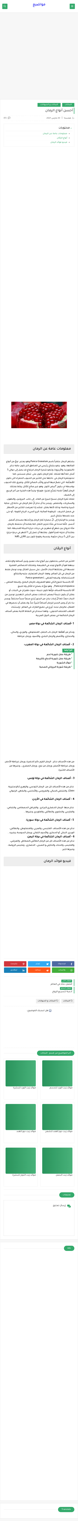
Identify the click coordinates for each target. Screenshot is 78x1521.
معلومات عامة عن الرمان (54, 134)
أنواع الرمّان (62, 138)
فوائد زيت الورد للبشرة (24, 1088)
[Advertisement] (39, 58)
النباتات (68, 105)
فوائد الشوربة (64, 663)
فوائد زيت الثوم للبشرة (24, 1175)
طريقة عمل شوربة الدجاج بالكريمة (53, 659)
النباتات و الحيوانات (49, 105)
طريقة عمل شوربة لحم (59, 655)
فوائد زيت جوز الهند (26, 1131)
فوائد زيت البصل (64, 1175)
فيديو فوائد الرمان (58, 142)
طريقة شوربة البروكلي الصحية (55, 667)
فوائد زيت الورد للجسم (61, 1088)
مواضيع (39, 5)
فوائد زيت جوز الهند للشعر (58, 1131)
